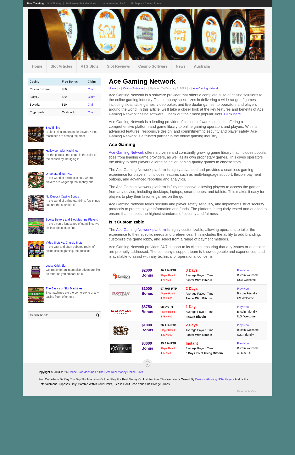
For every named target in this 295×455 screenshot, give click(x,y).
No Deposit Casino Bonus (146, 3)
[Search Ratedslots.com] (64, 315)
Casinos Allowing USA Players (214, 379)
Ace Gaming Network (206, 88)
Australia (202, 66)
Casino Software (152, 66)
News (180, 66)
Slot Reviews (118, 66)
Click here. (233, 114)
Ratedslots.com (247, 391)
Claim (91, 89)
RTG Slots (89, 66)
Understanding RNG (114, 3)
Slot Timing (54, 3)
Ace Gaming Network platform (141, 230)
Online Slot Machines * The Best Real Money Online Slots (105, 372)
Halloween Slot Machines (81, 3)
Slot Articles (61, 66)
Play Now (243, 270)
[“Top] (147, 364)
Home (37, 66)
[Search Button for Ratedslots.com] (97, 315)
